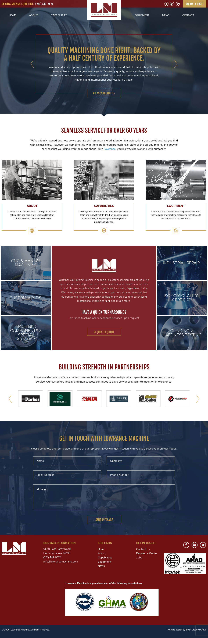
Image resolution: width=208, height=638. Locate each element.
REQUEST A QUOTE (195, 4)
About (101, 553)
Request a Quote (104, 332)
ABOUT (33, 15)
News (101, 566)
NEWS (166, 15)
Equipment (104, 562)
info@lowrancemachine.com (60, 561)
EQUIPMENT (142, 15)
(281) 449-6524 (44, 4)
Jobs (139, 557)
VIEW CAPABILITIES (104, 93)
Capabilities (105, 557)
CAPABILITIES (59, 15)
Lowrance (110, 149)
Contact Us (143, 549)
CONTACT (188, 15)
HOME (12, 15)
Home (101, 549)
